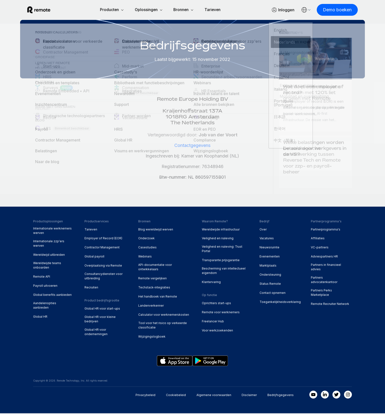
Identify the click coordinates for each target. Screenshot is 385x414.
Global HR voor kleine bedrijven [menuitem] (100, 320)
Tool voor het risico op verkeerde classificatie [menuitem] (162, 326)
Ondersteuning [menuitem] (270, 275)
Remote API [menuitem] (41, 277)
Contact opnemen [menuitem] (273, 293)
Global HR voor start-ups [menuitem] (102, 309)
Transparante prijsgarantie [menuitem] (221, 261)
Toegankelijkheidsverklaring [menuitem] (280, 302)
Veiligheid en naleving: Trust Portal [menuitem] (222, 249)
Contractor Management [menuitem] (102, 248)
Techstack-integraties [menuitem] (154, 288)
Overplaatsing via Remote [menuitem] (103, 266)
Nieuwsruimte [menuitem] (269, 248)
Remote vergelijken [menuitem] (152, 279)
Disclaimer (249, 396)
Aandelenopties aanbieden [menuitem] (44, 306)
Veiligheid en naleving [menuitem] (218, 239)
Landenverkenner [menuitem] (151, 306)
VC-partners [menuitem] (320, 248)
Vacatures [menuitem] (267, 239)
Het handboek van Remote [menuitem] (157, 297)
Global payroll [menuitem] (94, 257)
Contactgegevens (192, 146)
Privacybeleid (145, 396)
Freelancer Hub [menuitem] (213, 322)
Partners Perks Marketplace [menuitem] (321, 293)
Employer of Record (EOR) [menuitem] (103, 239)
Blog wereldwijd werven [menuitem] (155, 230)
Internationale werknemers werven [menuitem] (52, 231)
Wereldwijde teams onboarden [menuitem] (47, 266)
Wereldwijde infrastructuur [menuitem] (221, 230)
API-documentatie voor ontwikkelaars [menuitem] (155, 268)
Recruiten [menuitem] (91, 288)
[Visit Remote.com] (44, 10)
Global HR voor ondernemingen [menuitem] (96, 332)
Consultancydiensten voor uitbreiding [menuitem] (103, 277)
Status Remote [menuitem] (270, 284)
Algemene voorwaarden (213, 396)
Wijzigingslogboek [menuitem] (151, 337)
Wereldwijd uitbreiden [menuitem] (49, 255)
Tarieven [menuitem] (90, 230)
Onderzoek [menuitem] (146, 239)
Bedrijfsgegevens (280, 396)
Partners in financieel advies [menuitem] (326, 268)
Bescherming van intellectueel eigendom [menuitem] (224, 271)
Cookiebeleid (176, 396)
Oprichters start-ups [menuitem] (216, 304)
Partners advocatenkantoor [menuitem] (324, 280)
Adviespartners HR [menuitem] (324, 257)
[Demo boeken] (331, 10)
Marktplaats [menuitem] (268, 266)
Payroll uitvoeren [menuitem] (45, 286)
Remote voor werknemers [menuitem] (221, 313)
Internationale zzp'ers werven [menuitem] (48, 244)
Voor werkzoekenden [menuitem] (217, 331)
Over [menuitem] (263, 230)
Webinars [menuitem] (145, 257)
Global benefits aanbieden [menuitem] (52, 295)
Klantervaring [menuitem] (211, 283)
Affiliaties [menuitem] (318, 239)
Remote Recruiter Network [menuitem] (330, 304)
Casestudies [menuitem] (147, 248)
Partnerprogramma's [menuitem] (325, 230)
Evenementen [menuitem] (270, 257)
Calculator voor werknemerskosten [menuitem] (163, 315)
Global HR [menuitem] (40, 317)
